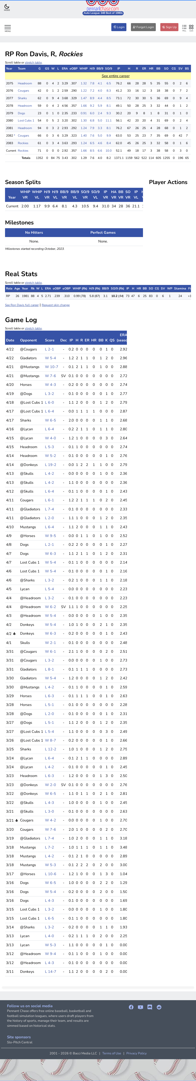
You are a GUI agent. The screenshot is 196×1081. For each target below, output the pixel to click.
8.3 (109, 91)
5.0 (100, 120)
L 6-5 (49, 918)
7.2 (92, 91)
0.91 (84, 113)
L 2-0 (49, 517)
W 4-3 (50, 384)
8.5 (109, 98)
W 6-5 (50, 420)
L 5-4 (49, 588)
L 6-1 (49, 500)
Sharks (22, 98)
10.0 (109, 151)
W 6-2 (50, 606)
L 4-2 (49, 473)
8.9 (92, 98)
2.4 (100, 113)
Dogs (21, 113)
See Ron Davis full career (22, 305)
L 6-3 (49, 695)
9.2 (92, 106)
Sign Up (169, 27)
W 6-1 (50, 651)
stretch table (33, 63)
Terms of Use (111, 1053)
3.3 (100, 128)
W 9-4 (50, 953)
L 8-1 (49, 669)
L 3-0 (49, 811)
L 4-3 (49, 802)
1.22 (84, 91)
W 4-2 (50, 820)
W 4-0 (50, 438)
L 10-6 (50, 873)
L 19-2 (50, 464)
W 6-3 (50, 553)
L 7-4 (49, 509)
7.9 (92, 128)
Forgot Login (143, 27)
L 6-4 (49, 411)
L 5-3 (49, 446)
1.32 (84, 83)
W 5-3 (50, 864)
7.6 (92, 136)
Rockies (23, 143)
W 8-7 (50, 740)
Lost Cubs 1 (26, 120)
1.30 (84, 120)
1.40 (84, 136)
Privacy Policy (136, 1053)
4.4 (100, 98)
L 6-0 (49, 402)
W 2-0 (50, 784)
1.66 (84, 106)
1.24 (84, 128)
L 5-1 (49, 704)
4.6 (100, 143)
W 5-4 (50, 358)
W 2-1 (50, 642)
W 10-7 (51, 366)
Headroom (25, 83)
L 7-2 (49, 847)
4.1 (100, 83)
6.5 (109, 83)
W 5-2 (50, 455)
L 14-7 (50, 971)
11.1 (109, 120)
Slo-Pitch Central (19, 1042)
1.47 (84, 98)
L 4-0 (49, 935)
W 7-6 (50, 375)
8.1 (109, 106)
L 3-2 (49, 393)
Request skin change (56, 305)
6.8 (92, 120)
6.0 (92, 113)
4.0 (100, 91)
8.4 (109, 143)
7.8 (92, 83)
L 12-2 (50, 749)
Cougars (23, 91)
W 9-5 (50, 535)
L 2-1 (49, 349)
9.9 (109, 136)
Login (119, 27)
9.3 (109, 113)
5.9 (100, 106)
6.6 (100, 151)
